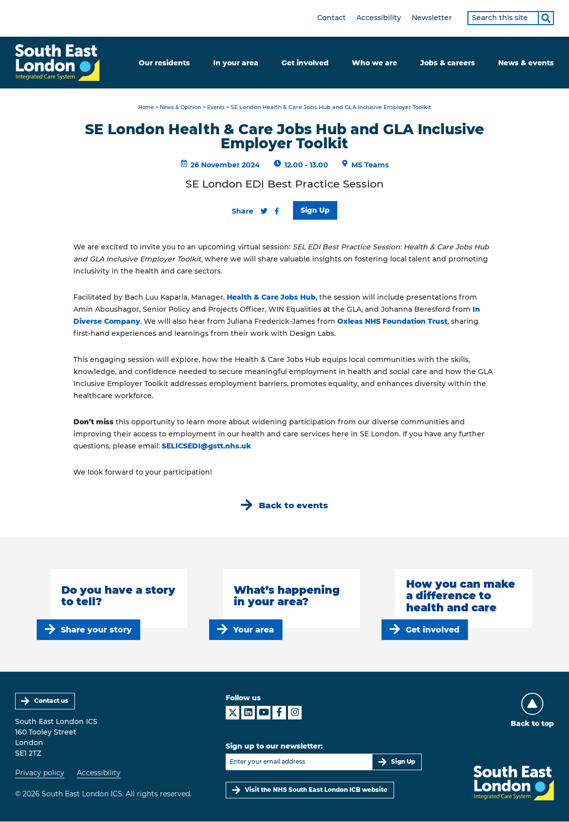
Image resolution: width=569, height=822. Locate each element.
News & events (526, 62)
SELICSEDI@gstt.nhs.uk (206, 445)
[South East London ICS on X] (232, 712)
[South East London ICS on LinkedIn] (248, 712)
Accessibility (378, 17)
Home (143, 108)
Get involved (305, 62)
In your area (235, 62)
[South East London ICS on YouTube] (263, 712)
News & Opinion (180, 108)
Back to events (293, 505)
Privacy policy (39, 773)
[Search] (546, 18)
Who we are (374, 62)
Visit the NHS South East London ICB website (316, 790)
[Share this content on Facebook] (276, 211)
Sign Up (315, 210)
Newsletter (432, 17)
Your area (253, 629)
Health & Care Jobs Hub (271, 297)
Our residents (164, 62)
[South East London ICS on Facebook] (279, 712)
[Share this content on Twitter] (263, 211)
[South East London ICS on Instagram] (295, 712)
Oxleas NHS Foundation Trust (392, 321)
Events (218, 108)
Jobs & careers (447, 62)
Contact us (51, 701)
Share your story (96, 629)
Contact (331, 17)
